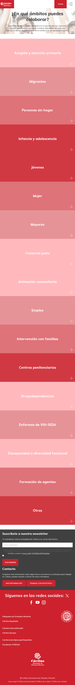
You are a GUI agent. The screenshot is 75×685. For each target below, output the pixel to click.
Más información (14, 583)
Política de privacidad (26, 681)
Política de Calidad (59, 681)
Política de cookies (43, 681)
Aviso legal (12, 681)
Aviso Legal (26, 553)
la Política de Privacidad (41, 553)
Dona (60, 4)
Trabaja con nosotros (41, 583)
